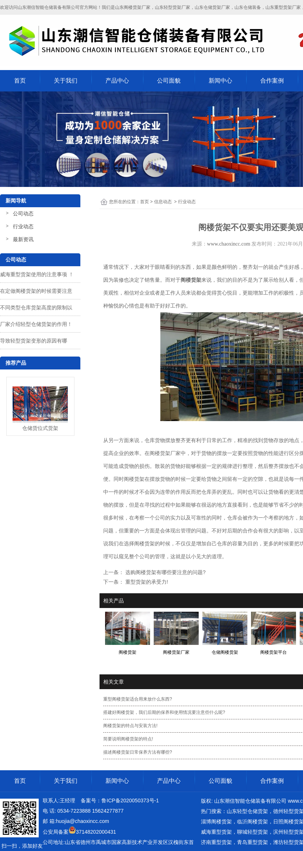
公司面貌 (169, 80)
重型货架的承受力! (146, 582)
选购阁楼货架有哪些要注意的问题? (165, 572)
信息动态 (163, 201)
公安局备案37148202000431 (79, 832)
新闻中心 (220, 80)
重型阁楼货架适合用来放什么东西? (137, 699)
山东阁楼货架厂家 (132, 7)
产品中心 (117, 80)
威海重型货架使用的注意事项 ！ (37, 274)
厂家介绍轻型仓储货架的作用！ (36, 324)
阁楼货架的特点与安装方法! (130, 725)
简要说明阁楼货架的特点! (128, 738)
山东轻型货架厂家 (172, 7)
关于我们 (65, 80)
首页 (20, 80)
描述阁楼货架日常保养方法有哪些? (137, 752)
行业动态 (23, 226)
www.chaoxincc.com (228, 244)
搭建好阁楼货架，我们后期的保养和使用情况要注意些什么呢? (164, 712)
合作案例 (272, 80)
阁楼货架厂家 (165, 453)
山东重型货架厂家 (283, 7)
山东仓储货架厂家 (212, 7)
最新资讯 (23, 239)
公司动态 (23, 213)
